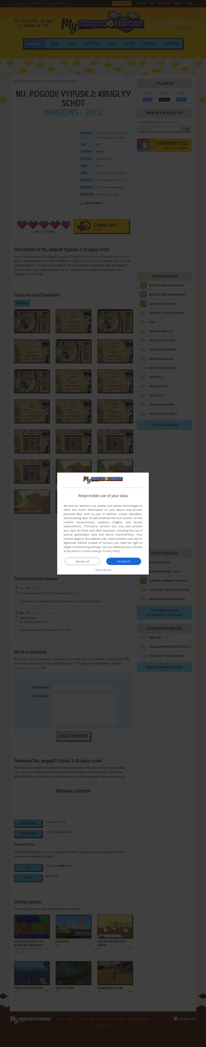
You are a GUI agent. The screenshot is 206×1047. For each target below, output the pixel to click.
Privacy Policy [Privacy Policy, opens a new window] (111, 551)
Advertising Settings (88, 547)
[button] (103, 570)
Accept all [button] (123, 561)
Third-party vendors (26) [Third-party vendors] (99, 526)
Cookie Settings (91, 551)
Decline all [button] (82, 561)
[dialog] (103, 523)
